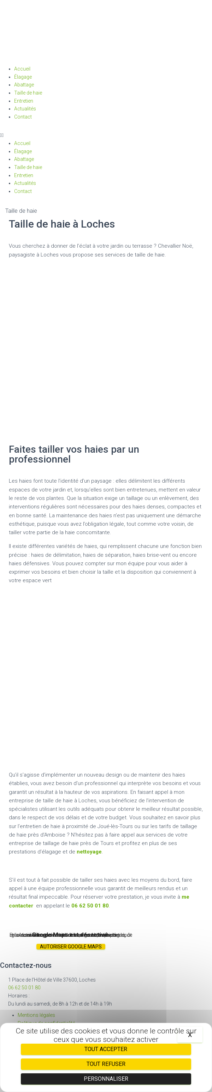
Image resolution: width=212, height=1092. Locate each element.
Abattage (24, 85)
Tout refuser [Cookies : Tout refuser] (106, 1064)
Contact (23, 117)
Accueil (22, 69)
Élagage (23, 77)
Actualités (25, 108)
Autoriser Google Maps (71, 946)
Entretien (23, 101)
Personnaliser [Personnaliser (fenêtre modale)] (106, 1078)
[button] (106, 135)
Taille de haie (28, 93)
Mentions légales (36, 1015)
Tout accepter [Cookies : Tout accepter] (105, 1049)
